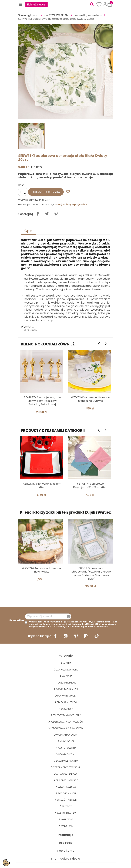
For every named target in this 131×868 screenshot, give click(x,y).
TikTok (96, 636)
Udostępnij (37, 213)
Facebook (55, 636)
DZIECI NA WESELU (67, 786)
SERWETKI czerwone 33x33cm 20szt (42, 485)
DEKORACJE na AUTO (67, 760)
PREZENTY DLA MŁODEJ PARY (67, 715)
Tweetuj (46, 213)
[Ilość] (22, 192)
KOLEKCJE (67, 676)
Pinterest (55, 213)
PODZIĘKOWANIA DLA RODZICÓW (67, 721)
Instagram (86, 636)
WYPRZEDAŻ (67, 819)
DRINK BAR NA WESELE (67, 780)
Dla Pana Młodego (67, 702)
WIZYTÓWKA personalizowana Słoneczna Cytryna (90, 399)
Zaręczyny (67, 708)
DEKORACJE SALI (66, 754)
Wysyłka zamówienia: (31, 200)
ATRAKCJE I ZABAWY (66, 773)
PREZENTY (67, 806)
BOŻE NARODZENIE (67, 682)
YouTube (65, 636)
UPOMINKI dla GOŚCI (66, 734)
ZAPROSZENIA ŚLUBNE (67, 669)
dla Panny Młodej (66, 695)
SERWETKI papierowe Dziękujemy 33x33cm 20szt (90, 485)
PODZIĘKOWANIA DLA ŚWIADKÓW (67, 728)
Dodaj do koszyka (46, 192)
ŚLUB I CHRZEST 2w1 (67, 812)
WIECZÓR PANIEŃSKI (67, 799)
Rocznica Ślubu (67, 793)
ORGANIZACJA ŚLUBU (67, 689)
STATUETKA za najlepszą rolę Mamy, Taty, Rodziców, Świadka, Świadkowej (42, 400)
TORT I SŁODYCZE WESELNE (66, 767)
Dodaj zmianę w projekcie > (71, 204)
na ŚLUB (67, 663)
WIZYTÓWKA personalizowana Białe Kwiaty (41, 569)
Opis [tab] (28, 230)
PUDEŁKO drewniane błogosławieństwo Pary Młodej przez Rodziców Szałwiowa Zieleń (91, 573)
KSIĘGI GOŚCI (67, 741)
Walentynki (67, 825)
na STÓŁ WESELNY (67, 747)
